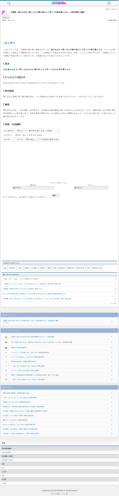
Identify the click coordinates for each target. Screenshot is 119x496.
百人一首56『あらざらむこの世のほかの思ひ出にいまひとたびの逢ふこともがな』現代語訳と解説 (41, 342)
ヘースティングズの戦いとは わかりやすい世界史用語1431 (30, 352)
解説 (49, 268)
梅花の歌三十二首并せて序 (22, 56)
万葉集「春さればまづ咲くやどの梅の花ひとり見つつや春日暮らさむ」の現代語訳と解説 (54, 322)
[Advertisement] (59, 28)
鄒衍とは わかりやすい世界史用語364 (15, 420)
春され (11, 69)
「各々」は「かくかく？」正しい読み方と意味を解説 (19, 397)
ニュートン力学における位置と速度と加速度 (25, 370)
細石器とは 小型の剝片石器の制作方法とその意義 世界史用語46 (24, 406)
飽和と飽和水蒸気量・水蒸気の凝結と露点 (16, 393)
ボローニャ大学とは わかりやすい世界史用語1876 (19, 424)
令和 (88, 268)
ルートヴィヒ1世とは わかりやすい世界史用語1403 (27, 357)
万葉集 (26, 268)
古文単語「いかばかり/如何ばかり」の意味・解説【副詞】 (21, 433)
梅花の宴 (62, 268)
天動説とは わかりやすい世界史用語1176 (16, 402)
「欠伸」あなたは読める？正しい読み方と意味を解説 (27, 366)
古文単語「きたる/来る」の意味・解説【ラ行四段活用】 (20, 429)
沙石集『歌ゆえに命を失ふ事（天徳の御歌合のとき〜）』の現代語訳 (32, 337)
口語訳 (20, 268)
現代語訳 (12, 268)
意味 (55, 268)
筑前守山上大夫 (97, 268)
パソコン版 (64, 494)
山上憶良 (34, 268)
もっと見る (113, 303)
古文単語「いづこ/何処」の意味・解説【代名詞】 (18, 415)
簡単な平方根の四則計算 (18, 347)
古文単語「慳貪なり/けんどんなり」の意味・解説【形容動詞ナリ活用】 (25, 411)
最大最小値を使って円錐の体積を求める (23, 361)
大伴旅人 (42, 268)
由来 (5, 268)
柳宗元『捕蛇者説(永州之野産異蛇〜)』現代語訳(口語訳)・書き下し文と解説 (35, 375)
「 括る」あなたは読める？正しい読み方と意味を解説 (28, 379)
